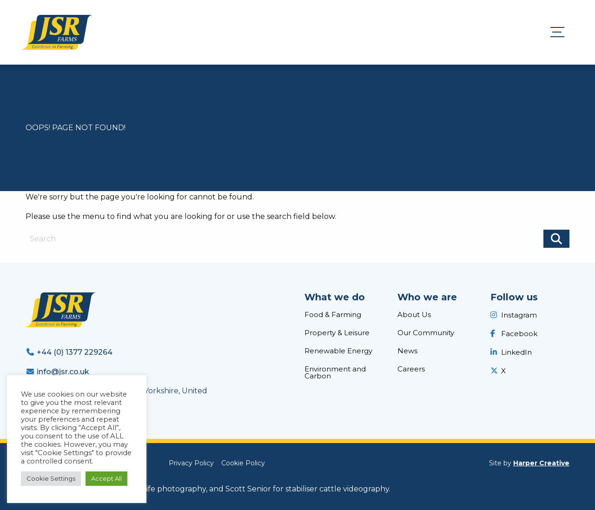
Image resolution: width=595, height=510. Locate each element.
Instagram (519, 314)
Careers (411, 368)
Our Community (425, 332)
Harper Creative (541, 463)
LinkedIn (516, 352)
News (407, 350)
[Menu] (561, 32)
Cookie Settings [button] (50, 478)
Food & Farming (332, 314)
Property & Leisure (337, 332)
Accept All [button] (106, 478)
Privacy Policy (191, 463)
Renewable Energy (338, 350)
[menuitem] (343, 316)
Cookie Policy (243, 463)
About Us (414, 314)
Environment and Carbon (335, 372)
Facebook (519, 333)
